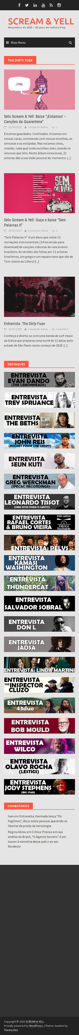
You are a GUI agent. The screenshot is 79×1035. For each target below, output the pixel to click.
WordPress (36, 1026)
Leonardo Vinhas (38, 127)
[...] (69, 158)
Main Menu (18, 42)
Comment (62, 329)
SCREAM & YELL (41, 21)
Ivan (11, 816)
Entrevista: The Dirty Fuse (24, 323)
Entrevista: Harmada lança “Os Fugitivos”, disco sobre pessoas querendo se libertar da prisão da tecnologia (37, 821)
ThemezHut (11, 1030)
